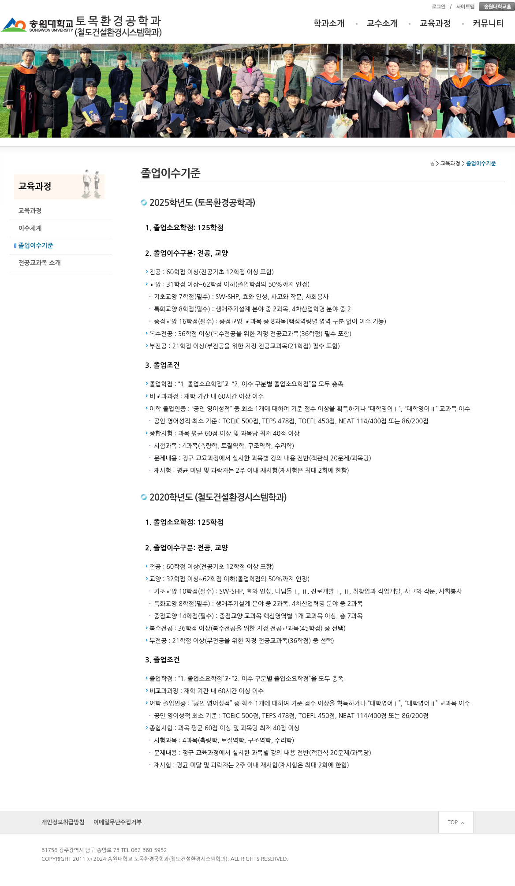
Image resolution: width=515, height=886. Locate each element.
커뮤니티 (488, 23)
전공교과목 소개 (40, 263)
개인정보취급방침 (63, 822)
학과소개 (329, 23)
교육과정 (435, 23)
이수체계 (30, 228)
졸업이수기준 (36, 246)
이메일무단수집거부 (117, 822)
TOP (456, 822)
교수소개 (382, 23)
